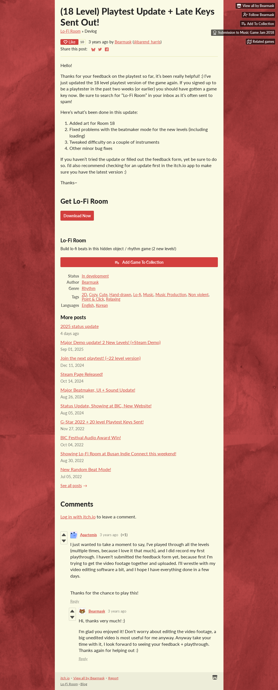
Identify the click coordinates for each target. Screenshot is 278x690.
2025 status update (79, 326)
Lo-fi (137, 294)
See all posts (71, 485)
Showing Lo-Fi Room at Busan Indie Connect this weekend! (118, 453)
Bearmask (123, 42)
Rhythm (89, 288)
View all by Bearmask (89, 678)
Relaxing (113, 299)
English (88, 305)
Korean (102, 305)
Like (69, 41)
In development (95, 276)
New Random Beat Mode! (85, 469)
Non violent (198, 294)
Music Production (170, 294)
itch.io (65, 678)
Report (113, 678)
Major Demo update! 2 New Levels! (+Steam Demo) (110, 342)
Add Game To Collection (139, 262)
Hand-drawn (120, 294)
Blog (83, 684)
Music (148, 294)
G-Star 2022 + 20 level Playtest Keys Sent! (102, 421)
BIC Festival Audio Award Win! (90, 437)
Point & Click (93, 299)
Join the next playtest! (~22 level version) (100, 358)
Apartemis (88, 535)
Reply (74, 601)
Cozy (93, 294)
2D (84, 294)
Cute (103, 294)
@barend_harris (147, 42)
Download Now (77, 215)
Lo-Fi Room (70, 31)
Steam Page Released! (81, 374)
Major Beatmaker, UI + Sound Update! (97, 389)
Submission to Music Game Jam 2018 (243, 32)
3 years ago (109, 535)
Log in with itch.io (78, 516)
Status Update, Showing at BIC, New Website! (106, 405)
